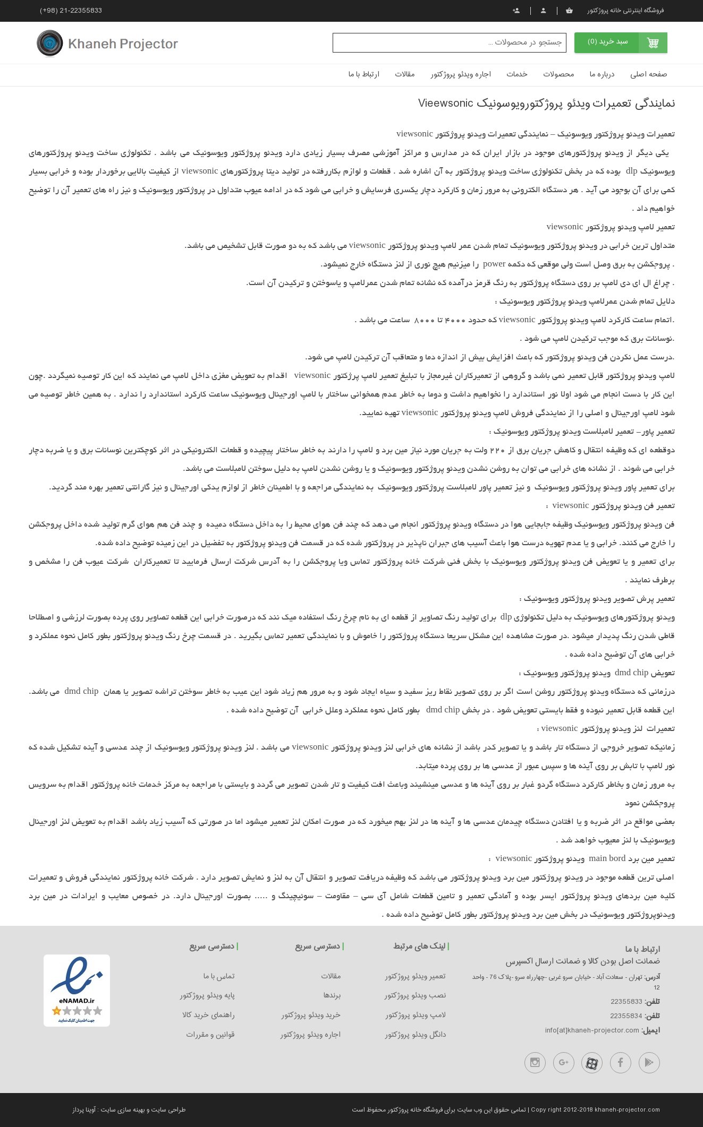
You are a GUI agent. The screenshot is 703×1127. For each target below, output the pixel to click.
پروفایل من (543, 10)
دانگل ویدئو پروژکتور (415, 1035)
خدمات (517, 74)
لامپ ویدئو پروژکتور (415, 1015)
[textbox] (449, 42)
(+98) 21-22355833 (71, 11)
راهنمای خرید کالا (208, 1015)
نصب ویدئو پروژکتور (415, 996)
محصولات (559, 74)
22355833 (626, 1002)
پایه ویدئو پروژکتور (207, 996)
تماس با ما (219, 977)
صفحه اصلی (648, 74)
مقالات (404, 74)
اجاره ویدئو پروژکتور (460, 74)
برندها (332, 996)
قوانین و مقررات (211, 1035)
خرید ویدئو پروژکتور (311, 1015)
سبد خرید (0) (608, 42)
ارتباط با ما (364, 74)
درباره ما (602, 74)
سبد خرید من (569, 10)
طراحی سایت (167, 1110)
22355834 (626, 1016)
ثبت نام (516, 10)
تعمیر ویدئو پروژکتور (415, 977)
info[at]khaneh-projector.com (592, 1031)
